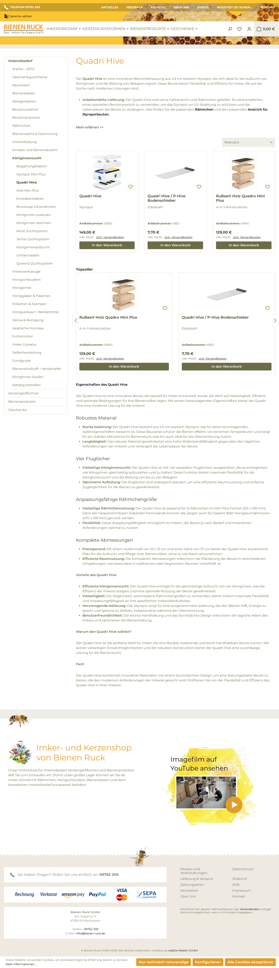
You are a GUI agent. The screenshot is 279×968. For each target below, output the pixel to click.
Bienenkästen (23, 93)
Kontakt (268, 7)
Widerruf (239, 879)
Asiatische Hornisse (28, 328)
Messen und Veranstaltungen (193, 871)
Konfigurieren (208, 962)
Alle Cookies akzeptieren (250, 962)
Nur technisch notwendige (163, 962)
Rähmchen (21, 126)
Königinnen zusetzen (33, 215)
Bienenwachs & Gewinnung (35, 134)
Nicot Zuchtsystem (32, 231)
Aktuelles (109, 7)
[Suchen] (230, 29)
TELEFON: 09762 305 (22, 7)
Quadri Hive (26, 182)
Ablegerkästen (24, 101)
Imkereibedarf (20, 61)
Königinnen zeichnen (33, 223)
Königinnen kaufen (28, 377)
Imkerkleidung (24, 142)
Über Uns (181, 7)
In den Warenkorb (107, 245)
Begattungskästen (31, 166)
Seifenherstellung (26, 352)
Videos (203, 7)
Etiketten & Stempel (29, 304)
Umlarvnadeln (27, 255)
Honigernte (21, 288)
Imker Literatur (24, 344)
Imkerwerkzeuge (26, 271)
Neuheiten (21, 85)
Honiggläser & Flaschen (31, 296)
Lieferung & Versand (196, 879)
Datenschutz (242, 869)
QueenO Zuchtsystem (34, 263)
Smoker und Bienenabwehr (35, 150)
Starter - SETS (23, 69)
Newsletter (189, 890)
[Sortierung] (248, 142)
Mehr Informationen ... (21, 964)
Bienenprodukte (21, 401)
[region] (175, 320)
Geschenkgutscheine (29, 77)
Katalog (158, 7)
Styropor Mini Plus (31, 174)
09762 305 (109, 874)
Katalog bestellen (26, 385)
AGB (235, 885)
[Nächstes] (275, 320)
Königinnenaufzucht (33, 247)
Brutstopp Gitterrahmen (36, 207)
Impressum (241, 890)
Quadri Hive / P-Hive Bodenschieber (166, 198)
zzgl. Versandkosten (110, 237)
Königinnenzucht (27, 158)
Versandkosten (250, 909)
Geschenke (17, 410)
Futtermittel (22, 336)
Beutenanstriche (26, 118)
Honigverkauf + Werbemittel (35, 312)
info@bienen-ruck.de (90, 933)
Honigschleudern (26, 280)
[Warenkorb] (265, 29)
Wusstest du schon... (234, 7)
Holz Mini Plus (27, 190)
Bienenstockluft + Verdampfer (36, 369)
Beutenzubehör (25, 109)
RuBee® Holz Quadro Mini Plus (240, 198)
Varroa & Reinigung (28, 320)
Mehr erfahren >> (89, 127)
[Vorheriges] (76, 320)
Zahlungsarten (192, 885)
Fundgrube (21, 361)
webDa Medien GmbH (183, 950)
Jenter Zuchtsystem (32, 239)
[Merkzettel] (239, 29)
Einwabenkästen (30, 199)
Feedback (134, 7)
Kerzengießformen (23, 393)
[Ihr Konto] (249, 29)
